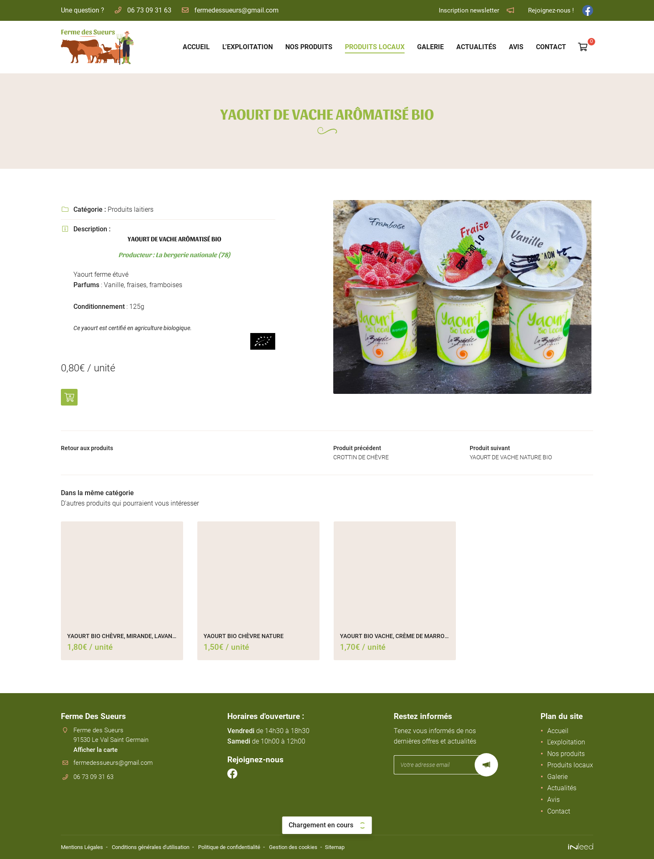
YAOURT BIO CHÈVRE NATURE (244, 638)
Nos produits (308, 47)
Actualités (476, 47)
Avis (516, 47)
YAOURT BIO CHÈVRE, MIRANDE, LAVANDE (122, 638)
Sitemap (355, 847)
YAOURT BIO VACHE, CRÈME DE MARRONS (395, 638)
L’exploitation (247, 47)
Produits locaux (375, 47)
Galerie (430, 47)
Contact (551, 47)
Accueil (196, 47)
